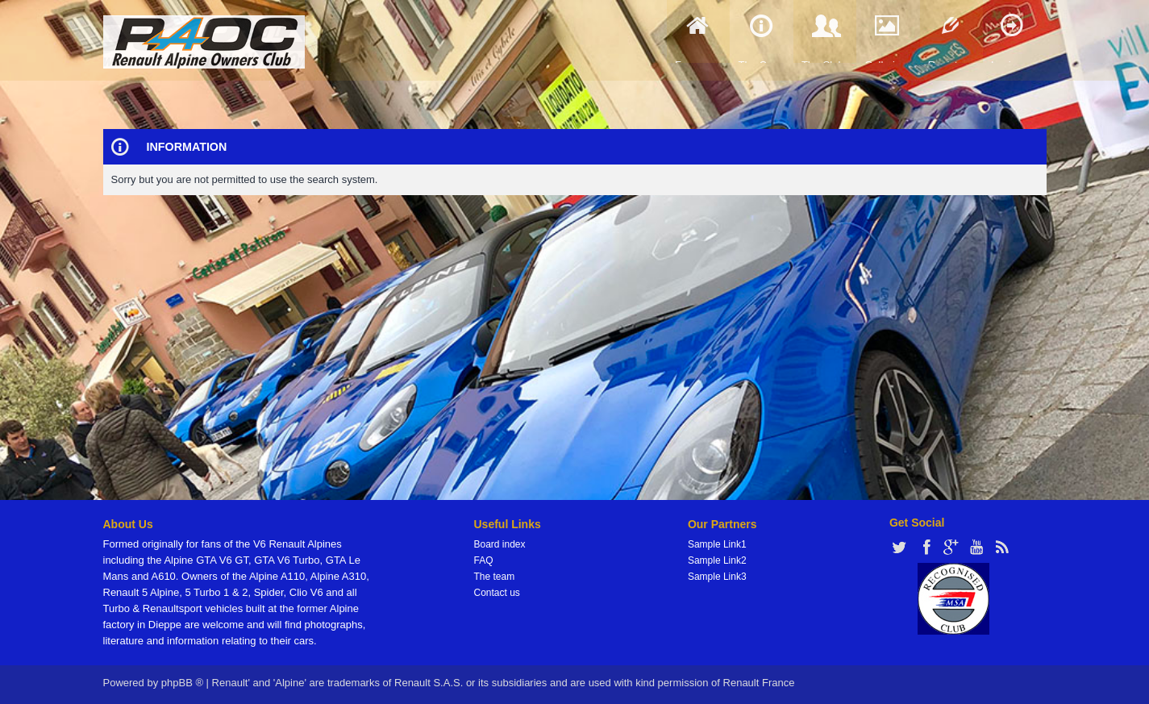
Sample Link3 (717, 576)
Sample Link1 (717, 544)
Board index (500, 544)
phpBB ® (182, 683)
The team (494, 576)
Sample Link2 (717, 560)
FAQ (483, 560)
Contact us (497, 592)
